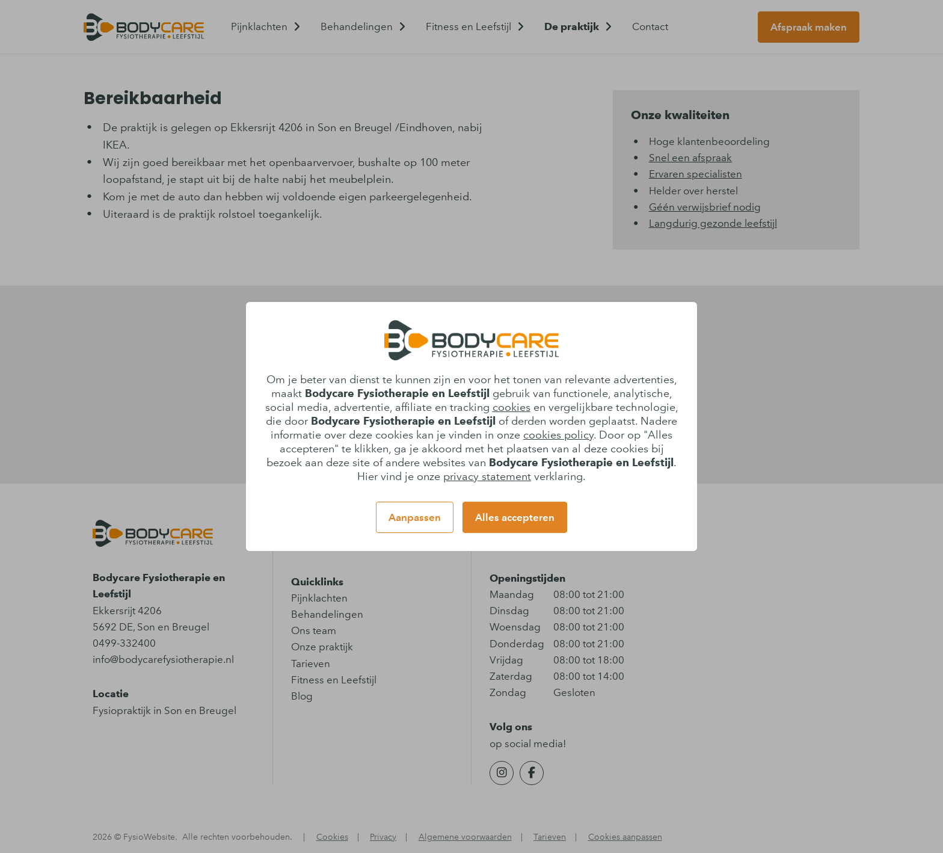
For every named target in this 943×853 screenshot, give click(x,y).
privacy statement (487, 476)
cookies (511, 407)
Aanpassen (415, 517)
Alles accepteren (514, 517)
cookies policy (558, 435)
